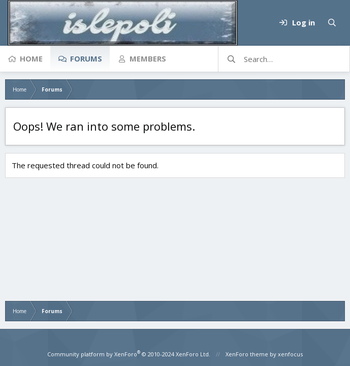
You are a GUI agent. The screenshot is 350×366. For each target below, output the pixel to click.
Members (148, 58)
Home (31, 58)
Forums (86, 58)
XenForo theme (247, 354)
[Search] (331, 23)
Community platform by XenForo (128, 354)
